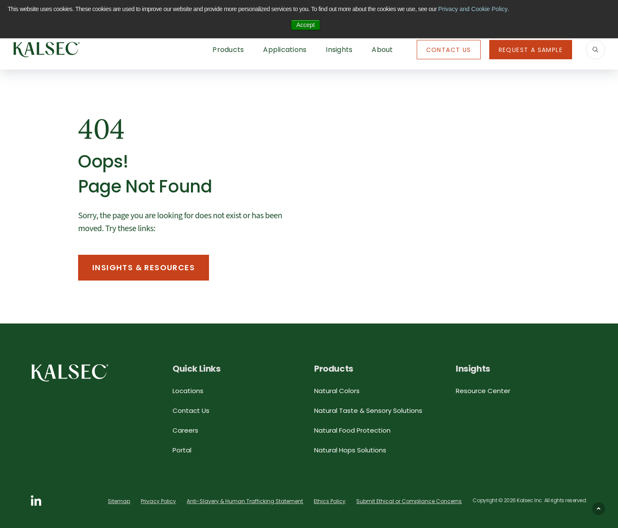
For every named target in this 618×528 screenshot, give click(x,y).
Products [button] (228, 50)
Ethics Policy (329, 501)
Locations (188, 390)
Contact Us (448, 50)
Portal (182, 450)
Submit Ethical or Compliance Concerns (409, 501)
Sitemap (119, 501)
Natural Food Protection (352, 430)
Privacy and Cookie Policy (473, 9)
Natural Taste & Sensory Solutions (368, 410)
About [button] (382, 50)
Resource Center (483, 390)
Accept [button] (306, 24)
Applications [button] (284, 50)
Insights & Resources (143, 267)
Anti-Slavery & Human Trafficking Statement (245, 501)
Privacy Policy (158, 501)
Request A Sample (531, 50)
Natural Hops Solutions (350, 450)
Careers (185, 430)
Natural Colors (337, 390)
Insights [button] (339, 50)
